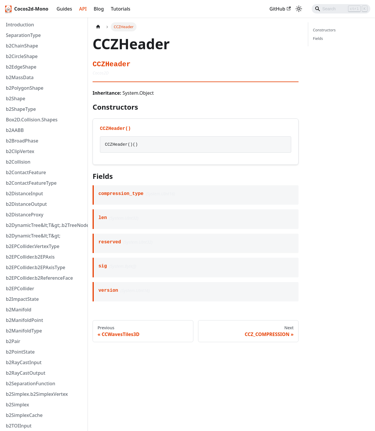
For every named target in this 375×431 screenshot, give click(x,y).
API (83, 9)
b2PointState (20, 352)
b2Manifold (18, 309)
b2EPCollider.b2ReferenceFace (39, 278)
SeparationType (23, 35)
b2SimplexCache (24, 415)
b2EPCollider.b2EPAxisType (35, 267)
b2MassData (20, 77)
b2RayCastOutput (25, 373)
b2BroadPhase (22, 141)
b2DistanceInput (24, 193)
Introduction (20, 24)
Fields (318, 38)
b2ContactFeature (26, 172)
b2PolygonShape (24, 88)
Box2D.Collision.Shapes (31, 119)
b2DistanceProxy (24, 214)
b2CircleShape (22, 56)
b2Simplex (17, 404)
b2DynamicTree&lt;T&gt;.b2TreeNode (45, 225)
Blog (99, 9)
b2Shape (15, 98)
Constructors (324, 30)
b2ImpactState (22, 299)
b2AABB (15, 130)
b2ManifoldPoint (24, 320)
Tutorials (120, 9)
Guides (64, 9)
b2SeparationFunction (30, 383)
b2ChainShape (22, 46)
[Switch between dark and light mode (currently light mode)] (299, 8)
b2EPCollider (20, 288)
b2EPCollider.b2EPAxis (30, 257)
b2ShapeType (21, 109)
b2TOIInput (19, 425)
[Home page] (98, 26)
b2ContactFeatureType (31, 183)
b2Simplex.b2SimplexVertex (37, 394)
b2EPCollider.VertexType (32, 246)
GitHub (280, 9)
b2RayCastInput (24, 362)
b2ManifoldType (24, 331)
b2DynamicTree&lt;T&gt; (33, 236)
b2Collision (18, 162)
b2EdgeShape (21, 67)
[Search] (341, 8)
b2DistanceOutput (26, 204)
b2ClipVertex (20, 151)
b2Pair (13, 341)
